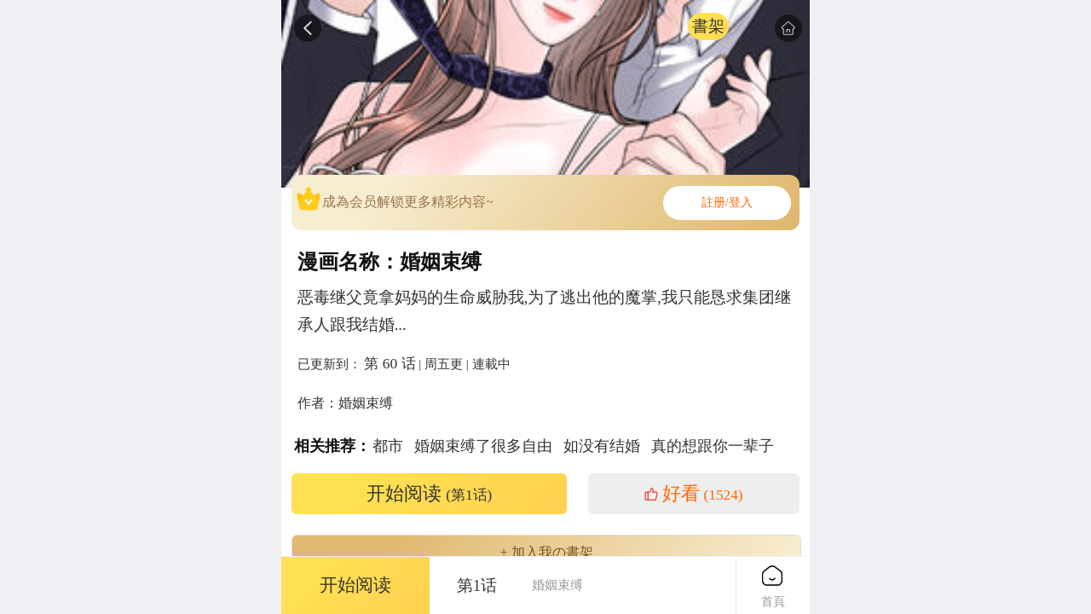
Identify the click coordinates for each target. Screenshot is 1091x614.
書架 (708, 26)
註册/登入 (727, 202)
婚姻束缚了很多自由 (483, 446)
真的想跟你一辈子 (712, 446)
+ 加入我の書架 (545, 552)
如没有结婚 (601, 446)
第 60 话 (389, 363)
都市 (387, 446)
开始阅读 (430, 494)
